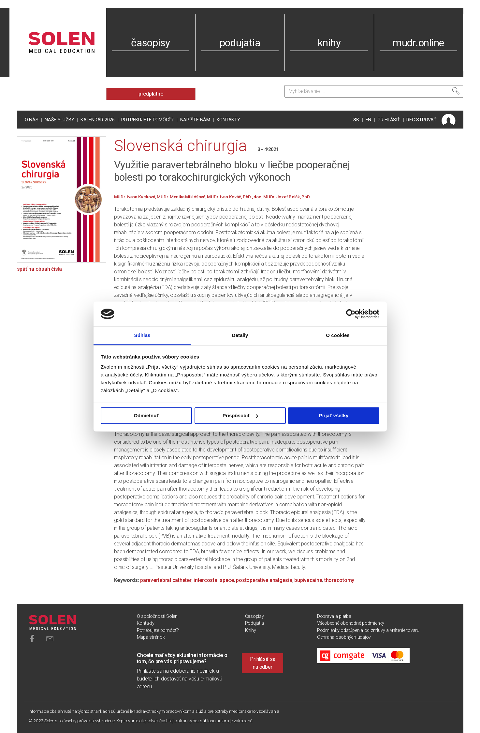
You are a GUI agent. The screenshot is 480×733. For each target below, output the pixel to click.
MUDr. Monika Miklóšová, (182, 196)
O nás (31, 120)
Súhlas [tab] (142, 335)
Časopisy (254, 616)
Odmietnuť (146, 415)
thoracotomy (339, 580)
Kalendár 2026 (97, 120)
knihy (329, 43)
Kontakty (228, 120)
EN (368, 120)
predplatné (150, 94)
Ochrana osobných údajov (344, 637)
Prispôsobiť (240, 415)
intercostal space (214, 580)
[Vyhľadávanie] (373, 91)
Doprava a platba (334, 616)
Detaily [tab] (240, 335)
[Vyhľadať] (455, 91)
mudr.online (418, 43)
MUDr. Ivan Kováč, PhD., (230, 196)
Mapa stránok (151, 637)
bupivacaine (308, 580)
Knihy (250, 630)
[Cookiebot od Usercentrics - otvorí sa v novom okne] (350, 314)
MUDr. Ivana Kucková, (135, 196)
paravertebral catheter (166, 580)
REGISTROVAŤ (421, 120)
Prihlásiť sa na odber (262, 663)
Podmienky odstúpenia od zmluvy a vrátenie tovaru (368, 630)
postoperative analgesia (264, 580)
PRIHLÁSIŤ (389, 120)
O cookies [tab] (338, 335)
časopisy (150, 43)
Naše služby (59, 120)
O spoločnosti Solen (157, 616)
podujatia (240, 43)
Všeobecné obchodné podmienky (350, 623)
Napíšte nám (195, 120)
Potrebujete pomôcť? (147, 120)
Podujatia (254, 623)
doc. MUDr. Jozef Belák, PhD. (282, 196)
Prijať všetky (334, 415)
